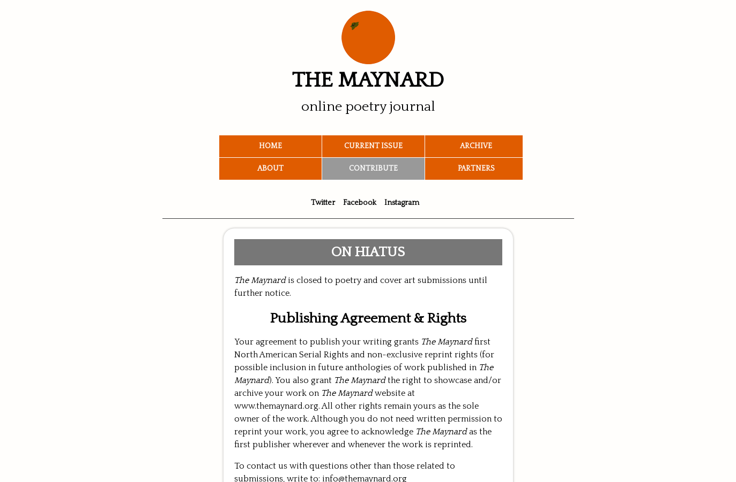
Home (270, 146)
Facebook (359, 202)
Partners (476, 168)
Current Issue (373, 146)
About (270, 168)
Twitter (323, 202)
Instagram (401, 202)
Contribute (373, 168)
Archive (476, 146)
